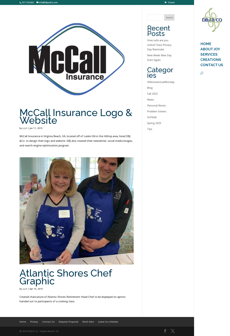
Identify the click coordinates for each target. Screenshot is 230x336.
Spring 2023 (154, 123)
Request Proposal (68, 321)
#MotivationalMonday (160, 82)
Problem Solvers (156, 111)
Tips (149, 129)
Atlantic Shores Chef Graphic (65, 277)
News (150, 99)
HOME (205, 44)
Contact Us (211, 65)
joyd (25, 128)
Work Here (88, 321)
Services (209, 54)
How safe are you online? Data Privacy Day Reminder (159, 45)
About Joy (210, 49)
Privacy (34, 321)
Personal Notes (156, 105)
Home (22, 321)
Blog (150, 88)
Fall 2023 (152, 93)
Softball (152, 117)
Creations (210, 60)
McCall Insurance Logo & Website (75, 116)
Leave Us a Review (108, 321)
